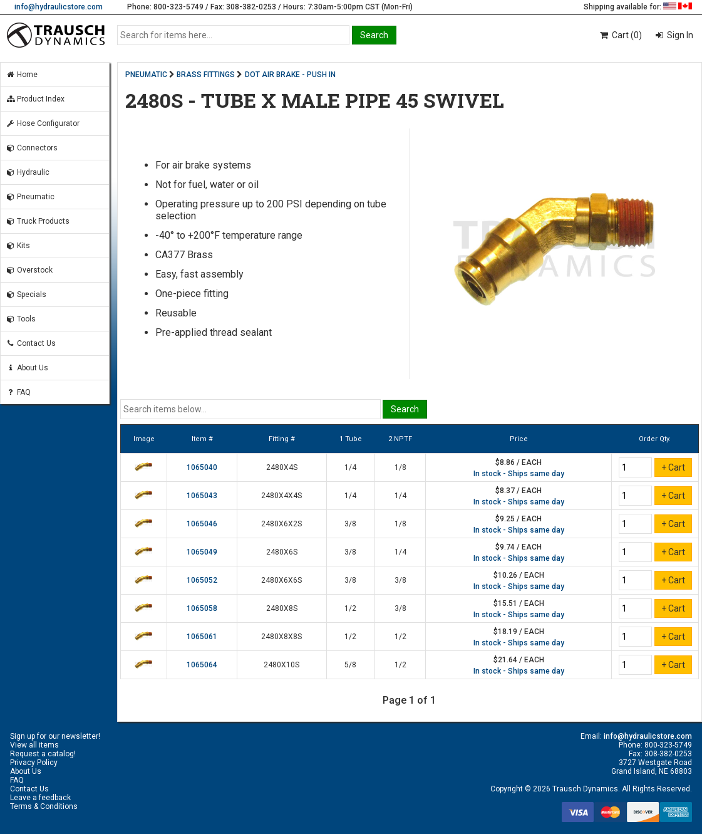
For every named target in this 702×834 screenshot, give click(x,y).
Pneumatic (30, 196)
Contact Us (31, 343)
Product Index (35, 99)
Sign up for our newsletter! (55, 736)
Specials (26, 294)
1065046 (202, 523)
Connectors (32, 147)
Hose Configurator (43, 123)
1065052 (202, 580)
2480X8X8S (281, 636)
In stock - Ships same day (518, 473)
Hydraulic (27, 172)
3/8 (350, 523)
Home (22, 74)
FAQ (18, 392)
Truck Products (38, 221)
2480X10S (281, 664)
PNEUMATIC (146, 74)
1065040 (202, 467)
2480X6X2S (281, 523)
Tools (21, 319)
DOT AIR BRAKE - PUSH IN (290, 74)
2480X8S (281, 608)
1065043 (202, 495)
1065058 (202, 608)
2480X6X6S (281, 580)
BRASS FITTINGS (206, 74)
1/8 (400, 467)
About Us (27, 367)
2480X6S (281, 552)
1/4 (350, 467)
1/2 (350, 608)
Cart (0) (620, 35)
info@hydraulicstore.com (58, 7)
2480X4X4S (281, 495)
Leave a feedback (40, 797)
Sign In (679, 35)
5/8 (350, 664)
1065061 (202, 636)
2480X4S (281, 467)
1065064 (202, 664)
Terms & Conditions (44, 806)
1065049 (202, 552)
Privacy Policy (34, 762)
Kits (18, 245)
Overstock (29, 270)
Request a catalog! (43, 753)
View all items (34, 745)
